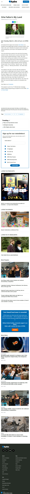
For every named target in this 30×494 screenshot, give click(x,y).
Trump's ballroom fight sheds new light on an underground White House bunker (12, 296)
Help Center (18, 469)
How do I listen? (18, 465)
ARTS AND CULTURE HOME (6, 5)
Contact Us (17, 461)
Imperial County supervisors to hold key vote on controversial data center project (12, 291)
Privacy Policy (4, 469)
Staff (3, 471)
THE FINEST (4, 7)
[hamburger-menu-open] (2, 2)
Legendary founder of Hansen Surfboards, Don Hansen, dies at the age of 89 (14, 286)
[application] (15, 99)
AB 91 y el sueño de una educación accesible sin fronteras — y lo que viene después (12, 204)
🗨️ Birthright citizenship (7, 124)
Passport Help (18, 467)
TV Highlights (20, 114)
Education (3, 407)
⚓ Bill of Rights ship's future (8, 127)
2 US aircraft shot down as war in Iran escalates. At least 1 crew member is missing (15, 301)
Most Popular (5, 260)
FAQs (17, 463)
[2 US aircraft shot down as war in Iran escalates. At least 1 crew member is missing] (15, 424)
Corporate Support (5, 479)
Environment (3, 353)
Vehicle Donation (5, 489)
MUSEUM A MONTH (25, 7)
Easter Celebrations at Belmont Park (9, 230)
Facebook (11, 84)
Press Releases (5, 467)
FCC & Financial (5, 463)
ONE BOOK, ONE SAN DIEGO (14, 7)
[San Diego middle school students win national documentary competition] (15, 398)
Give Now (26, 1)
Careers (3, 461)
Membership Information (6, 483)
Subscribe (15, 165)
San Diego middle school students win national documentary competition (12, 281)
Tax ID (3, 487)
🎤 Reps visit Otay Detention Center (10, 122)
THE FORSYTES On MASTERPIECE (9, 255)
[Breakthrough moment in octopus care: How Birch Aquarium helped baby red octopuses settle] (15, 344)
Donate (15, 329)
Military (2, 433)
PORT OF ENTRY (25, 5)
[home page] (13, 2)
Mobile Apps (4, 465)
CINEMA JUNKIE (16, 5)
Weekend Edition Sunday (7, 493)
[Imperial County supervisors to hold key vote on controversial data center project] (15, 372)
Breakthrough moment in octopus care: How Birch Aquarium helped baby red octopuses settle (14, 357)
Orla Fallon (20, 44)
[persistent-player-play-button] (2, 493)
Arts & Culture (8, 114)
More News (4, 335)
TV (14, 114)
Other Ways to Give (5, 485)
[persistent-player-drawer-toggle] (28, 492)
